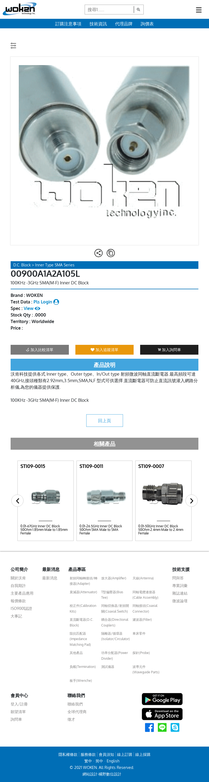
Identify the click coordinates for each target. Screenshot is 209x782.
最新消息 (49, 578)
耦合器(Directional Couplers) (114, 622)
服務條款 (88, 754)
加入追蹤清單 (104, 349)
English (113, 761)
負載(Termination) (83, 667)
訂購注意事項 (68, 23)
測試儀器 (107, 667)
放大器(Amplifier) (113, 578)
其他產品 (76, 653)
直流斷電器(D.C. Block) (81, 622)
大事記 (16, 616)
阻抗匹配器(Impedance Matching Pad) (80, 639)
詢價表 (147, 23)
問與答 (178, 578)
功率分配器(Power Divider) (114, 655)
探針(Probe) (141, 653)
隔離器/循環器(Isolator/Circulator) (115, 636)
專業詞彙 (180, 585)
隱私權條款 (68, 754)
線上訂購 (124, 754)
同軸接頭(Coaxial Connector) (145, 608)
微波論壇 (180, 600)
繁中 (88, 761)
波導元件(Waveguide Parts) (146, 669)
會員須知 (106, 754)
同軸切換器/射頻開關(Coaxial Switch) (115, 608)
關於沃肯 (18, 578)
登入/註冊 (19, 704)
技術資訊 (98, 23)
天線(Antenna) (143, 578)
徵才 (71, 719)
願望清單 (18, 711)
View (32, 308)
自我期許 (18, 585)
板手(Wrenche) (81, 680)
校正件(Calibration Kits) (83, 608)
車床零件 (139, 633)
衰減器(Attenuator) (83, 592)
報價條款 (18, 600)
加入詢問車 (169, 349)
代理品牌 (124, 23)
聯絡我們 (75, 704)
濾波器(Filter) (142, 619)
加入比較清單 (39, 349)
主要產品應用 (22, 593)
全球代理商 (77, 711)
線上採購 (142, 754)
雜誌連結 (180, 593)
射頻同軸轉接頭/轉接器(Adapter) (83, 581)
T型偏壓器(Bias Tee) (112, 595)
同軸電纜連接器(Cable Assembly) (145, 595)
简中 (99, 761)
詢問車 (16, 719)
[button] (17, 501)
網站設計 (90, 774)
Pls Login (46, 302)
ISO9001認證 (21, 608)
